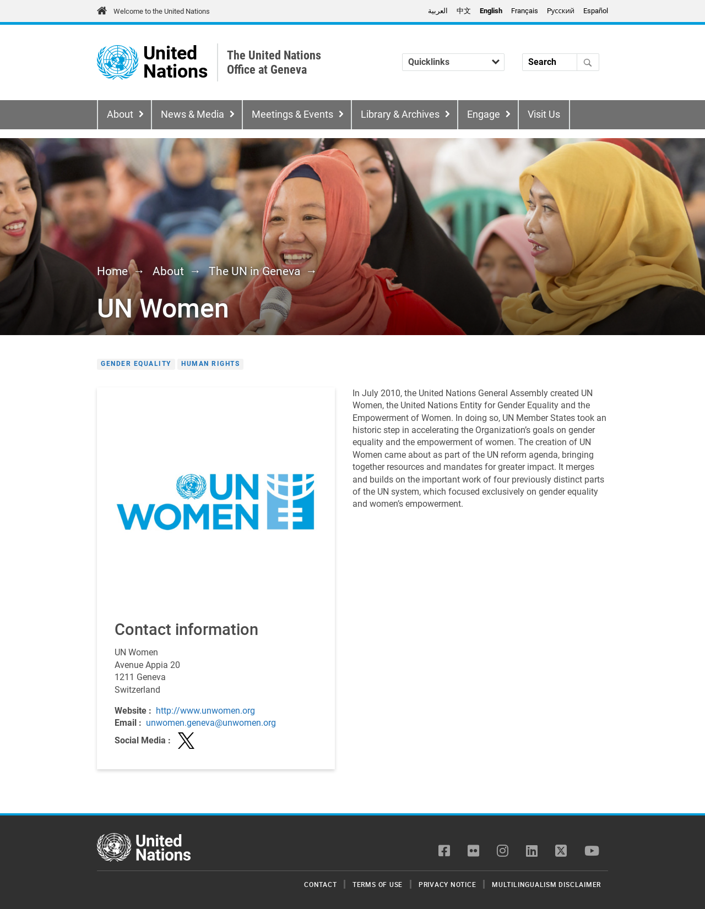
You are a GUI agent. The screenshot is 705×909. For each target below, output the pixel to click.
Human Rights (210, 364)
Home (112, 271)
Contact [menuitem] (320, 884)
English (491, 11)
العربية (438, 11)
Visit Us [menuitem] (544, 114)
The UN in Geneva (254, 271)
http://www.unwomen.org (205, 710)
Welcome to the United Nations (161, 11)
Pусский (560, 11)
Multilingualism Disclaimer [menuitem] (546, 884)
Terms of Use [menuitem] (377, 884)
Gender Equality (136, 364)
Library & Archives (400, 114)
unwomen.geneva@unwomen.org (211, 723)
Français (524, 11)
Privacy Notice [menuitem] (447, 884)
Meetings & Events (292, 114)
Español (595, 11)
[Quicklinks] (453, 62)
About (120, 114)
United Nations (175, 62)
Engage (483, 114)
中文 (464, 11)
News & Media (192, 114)
